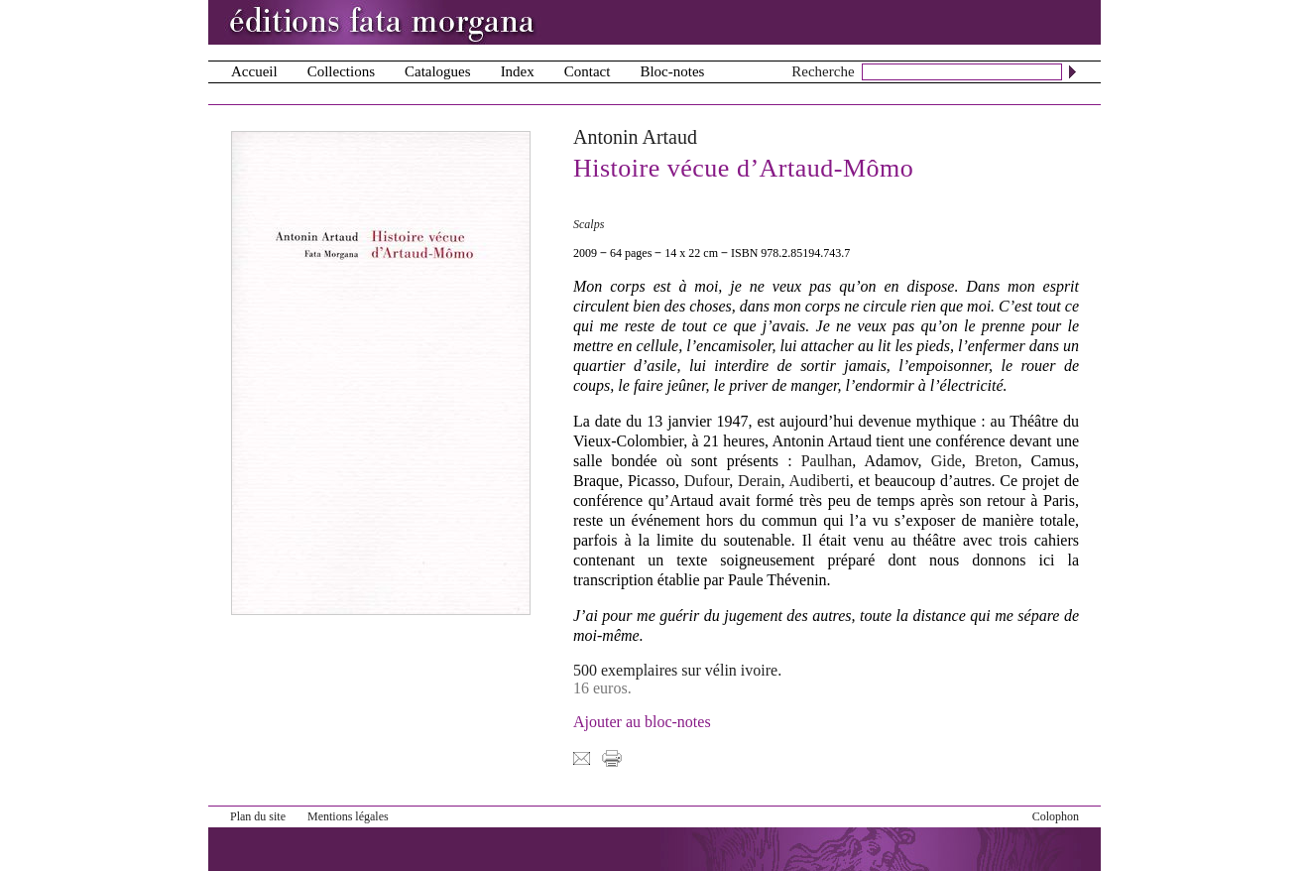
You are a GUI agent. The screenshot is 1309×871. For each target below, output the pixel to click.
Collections (341, 71)
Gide (946, 460)
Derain (759, 480)
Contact (587, 71)
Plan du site (258, 816)
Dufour (707, 480)
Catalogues (438, 71)
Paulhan (827, 460)
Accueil (254, 71)
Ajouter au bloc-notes (642, 721)
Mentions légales (348, 816)
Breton (996, 460)
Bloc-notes (672, 71)
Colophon (1055, 816)
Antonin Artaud (635, 137)
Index (518, 71)
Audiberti (819, 480)
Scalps (588, 224)
